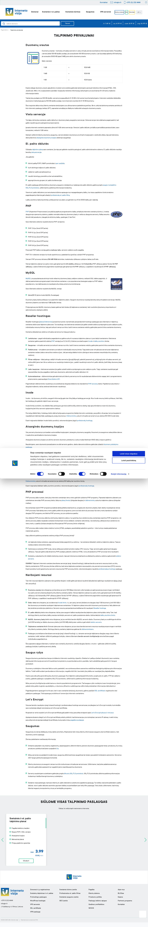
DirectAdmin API (54, 379)
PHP (27, 212)
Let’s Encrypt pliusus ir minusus (102, 713)
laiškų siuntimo (99, 341)
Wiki (126, 12)
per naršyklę (60, 164)
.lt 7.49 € (107, 24)
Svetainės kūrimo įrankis (68, 894)
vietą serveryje (36, 152)
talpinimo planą (37, 150)
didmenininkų (90, 501)
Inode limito (62, 603)
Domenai (29, 12)
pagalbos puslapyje (77, 720)
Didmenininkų (71, 416)
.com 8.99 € (129, 24)
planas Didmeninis (45, 322)
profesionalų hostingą (84, 421)
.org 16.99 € (142, 24)
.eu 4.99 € (117, 24)
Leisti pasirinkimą (128, 909)
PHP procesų (93, 384)
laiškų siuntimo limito (107, 615)
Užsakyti (74, 863)
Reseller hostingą (100, 608)
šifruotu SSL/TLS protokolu (73, 774)
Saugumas (85, 12)
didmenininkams (87, 629)
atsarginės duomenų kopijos (46, 138)
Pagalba (91, 894)
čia (57, 749)
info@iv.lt (117, 3)
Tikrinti (67, 24)
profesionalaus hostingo (107, 569)
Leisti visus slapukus (128, 902)
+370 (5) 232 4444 (133, 3)
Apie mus (121, 894)
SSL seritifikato (100, 691)
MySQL (28, 279)
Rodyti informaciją (118, 922)
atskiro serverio (96, 622)
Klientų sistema (116, 12)
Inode (90, 341)
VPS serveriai (100, 12)
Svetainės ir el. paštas (45, 12)
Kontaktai (104, 3)
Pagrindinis (4, 30)
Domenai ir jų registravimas (40, 894)
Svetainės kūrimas (67, 12)
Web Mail (136, 12)
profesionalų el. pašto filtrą (60, 195)
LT (144, 12)
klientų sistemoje (59, 477)
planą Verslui (65, 501)
